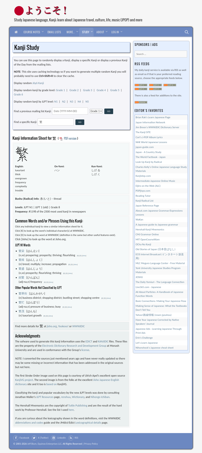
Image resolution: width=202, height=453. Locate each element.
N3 (71, 101)
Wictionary (78, 397)
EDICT (89, 341)
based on (51, 384)
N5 (87, 101)
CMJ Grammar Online (147, 234)
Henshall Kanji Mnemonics (150, 229)
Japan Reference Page (147, 205)
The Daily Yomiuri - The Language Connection (160, 282)
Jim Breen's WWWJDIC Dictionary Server (157, 127)
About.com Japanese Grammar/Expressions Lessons (159, 212)
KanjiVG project (24, 380)
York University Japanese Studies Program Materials (158, 270)
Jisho (84, 256)
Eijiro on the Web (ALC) (148, 185)
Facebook (24, 437)
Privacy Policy (91, 443)
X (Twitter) (43, 437)
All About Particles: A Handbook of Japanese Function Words (159, 294)
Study (85, 32)
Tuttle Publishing (77, 405)
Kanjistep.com (143, 176)
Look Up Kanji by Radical (149, 162)
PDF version (68, 138)
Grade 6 (18, 94)
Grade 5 (114, 90)
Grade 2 (74, 90)
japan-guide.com (145, 147)
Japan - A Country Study (148, 152)
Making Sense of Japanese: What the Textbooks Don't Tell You (161, 308)
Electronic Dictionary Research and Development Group (74, 345)
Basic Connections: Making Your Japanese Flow (161, 301)
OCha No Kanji (143, 244)
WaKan (139, 219)
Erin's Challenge (144, 337)
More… (71, 32)
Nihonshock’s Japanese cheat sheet (154, 347)
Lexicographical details (88, 422)
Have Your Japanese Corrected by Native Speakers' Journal (157, 321)
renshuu (66, 397)
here (71, 410)
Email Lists (54, 32)
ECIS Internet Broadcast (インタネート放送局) (160, 256)
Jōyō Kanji (38, 83)
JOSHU (139, 277)
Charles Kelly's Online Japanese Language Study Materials (161, 169)
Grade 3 (87, 90)
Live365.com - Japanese (148, 287)
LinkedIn (61, 437)
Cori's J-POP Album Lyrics (149, 137)
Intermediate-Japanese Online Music (155, 181)
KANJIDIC (103, 341)
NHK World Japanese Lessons (151, 142)
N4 (79, 101)
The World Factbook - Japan (151, 157)
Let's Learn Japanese (147, 342)
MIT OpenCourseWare (148, 239)
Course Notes (32, 32)
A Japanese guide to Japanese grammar (157, 224)
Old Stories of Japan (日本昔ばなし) (155, 249)
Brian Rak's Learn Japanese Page (153, 117)
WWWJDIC (78, 326)
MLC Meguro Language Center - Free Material (160, 263)
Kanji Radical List (144, 200)
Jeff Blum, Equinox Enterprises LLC (44, 443)
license (85, 350)
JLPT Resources (44, 397)
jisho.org (52, 326)
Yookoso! (63, 326)
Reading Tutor (143, 195)
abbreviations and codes (29, 422)
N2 (63, 101)
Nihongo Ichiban (100, 397)
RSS (76, 437)
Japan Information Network (150, 122)
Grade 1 (60, 90)
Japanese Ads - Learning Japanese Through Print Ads (158, 330)
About (100, 32)
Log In (115, 32)
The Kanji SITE (143, 132)
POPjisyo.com (143, 190)
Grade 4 (101, 90)
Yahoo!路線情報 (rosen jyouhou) (153, 315)
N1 (56, 101)
